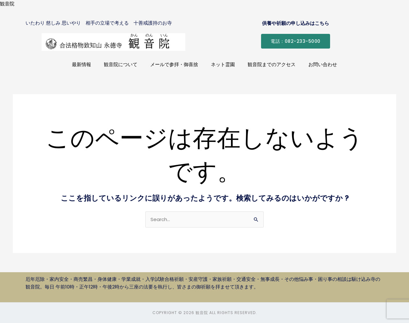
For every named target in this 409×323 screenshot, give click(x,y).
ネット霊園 (223, 64)
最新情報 (81, 64)
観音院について (120, 64)
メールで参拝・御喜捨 (174, 64)
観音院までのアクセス (272, 64)
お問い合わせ (322, 64)
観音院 (7, 3)
